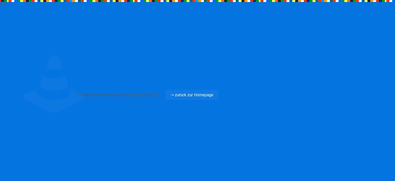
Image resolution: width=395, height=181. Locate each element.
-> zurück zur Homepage (191, 95)
